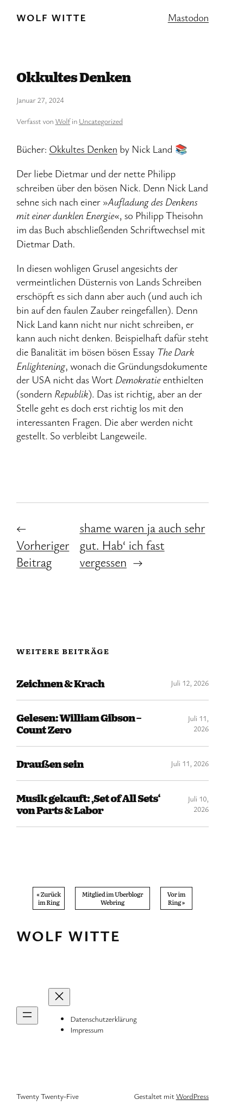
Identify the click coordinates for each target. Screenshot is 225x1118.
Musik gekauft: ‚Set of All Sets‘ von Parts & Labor (88, 804)
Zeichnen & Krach (60, 683)
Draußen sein (50, 763)
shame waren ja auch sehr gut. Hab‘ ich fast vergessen (142, 544)
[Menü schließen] (59, 997)
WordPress (192, 1096)
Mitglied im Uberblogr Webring (112, 898)
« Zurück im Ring (48, 898)
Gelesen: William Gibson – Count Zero (78, 723)
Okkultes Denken (83, 149)
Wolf (62, 121)
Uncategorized (101, 121)
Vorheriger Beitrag (42, 554)
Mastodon (188, 17)
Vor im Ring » (176, 898)
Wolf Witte (51, 17)
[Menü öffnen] (27, 1015)
